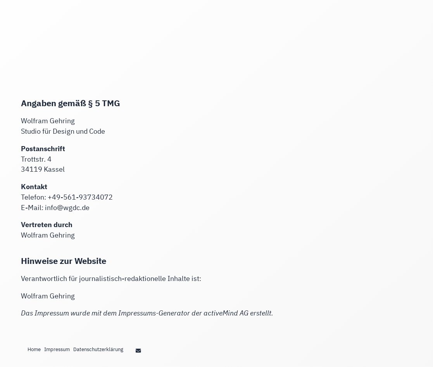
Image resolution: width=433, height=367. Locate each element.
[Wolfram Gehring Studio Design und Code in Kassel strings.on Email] (138, 350)
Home (34, 349)
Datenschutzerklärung (98, 349)
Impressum (57, 349)
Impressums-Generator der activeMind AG (183, 312)
